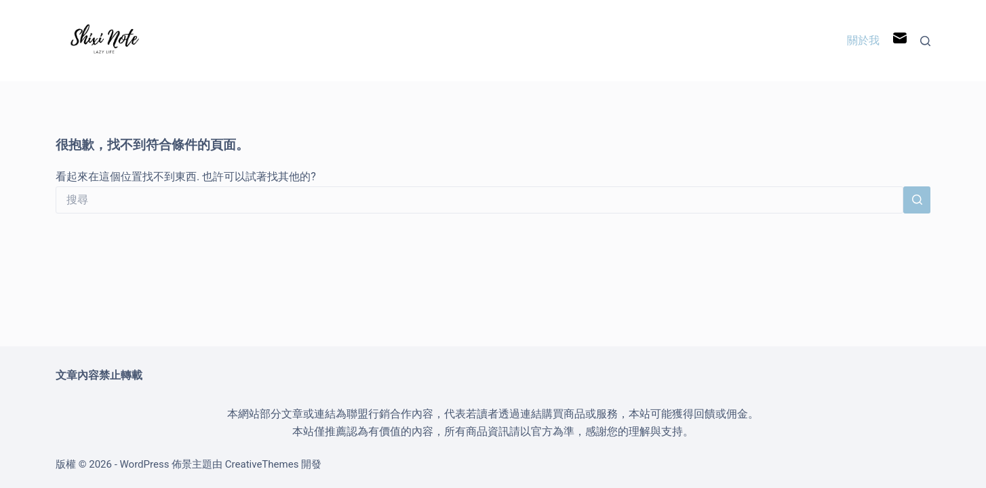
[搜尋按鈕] (916, 200)
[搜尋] (925, 41)
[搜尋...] (479, 200)
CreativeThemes (262, 464)
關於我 (863, 40)
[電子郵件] (900, 41)
